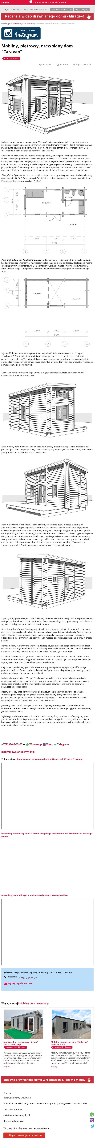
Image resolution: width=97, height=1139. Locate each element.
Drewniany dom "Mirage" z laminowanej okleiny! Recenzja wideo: (34, 895)
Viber (36, 9)
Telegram (43, 9)
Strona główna (7, 23)
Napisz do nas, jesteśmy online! (24, 1135)
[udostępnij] (45, 64)
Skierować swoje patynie (61, 9)
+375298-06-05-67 (14, 9)
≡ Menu (5, 2)
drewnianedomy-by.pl (13, 1120)
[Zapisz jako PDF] (82, 64)
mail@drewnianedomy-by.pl (16, 1115)
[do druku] (62, 64)
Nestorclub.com (43, 1128)
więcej (6, 1066)
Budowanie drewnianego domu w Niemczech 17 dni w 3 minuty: (50, 759)
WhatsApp (28, 9)
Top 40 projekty (81, 9)
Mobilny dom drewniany (25, 23)
